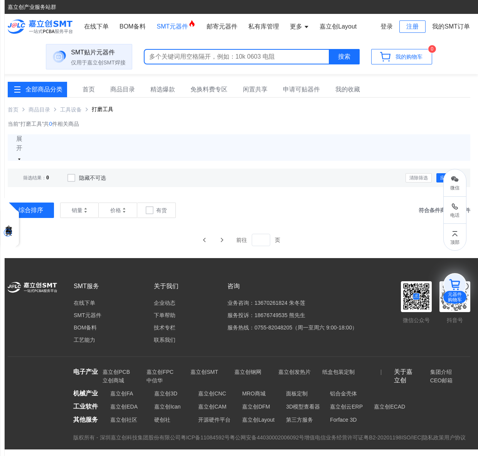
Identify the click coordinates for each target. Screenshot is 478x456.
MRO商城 (254, 400)
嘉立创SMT (204, 378)
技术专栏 (164, 334)
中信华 (154, 387)
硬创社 (162, 426)
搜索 (344, 61)
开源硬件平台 (214, 426)
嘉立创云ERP (346, 413)
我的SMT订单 (451, 26)
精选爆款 (162, 96)
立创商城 (113, 387)
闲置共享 (255, 96)
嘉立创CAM (212, 413)
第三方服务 (299, 426)
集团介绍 (441, 378)
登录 (386, 26)
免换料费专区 (208, 96)
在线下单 (96, 26)
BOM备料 (133, 26)
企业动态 (164, 309)
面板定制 (297, 400)
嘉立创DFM (256, 413)
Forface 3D (343, 426)
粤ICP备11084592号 (205, 444)
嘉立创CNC (212, 400)
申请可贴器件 (301, 96)
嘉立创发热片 (294, 378)
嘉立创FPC (159, 378)
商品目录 (122, 96)
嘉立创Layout (258, 426)
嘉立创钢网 (247, 378)
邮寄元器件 (222, 26)
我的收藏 (347, 96)
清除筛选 (418, 184)
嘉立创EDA (124, 413)
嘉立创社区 (123, 426)
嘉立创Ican (167, 413)
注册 (412, 26)
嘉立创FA (121, 400)
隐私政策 (433, 444)
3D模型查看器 (303, 413)
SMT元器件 (176, 25)
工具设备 (71, 116)
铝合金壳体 (343, 400)
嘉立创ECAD (389, 413)
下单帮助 (164, 321)
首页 (88, 96)
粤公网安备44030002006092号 (267, 444)
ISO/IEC (411, 444)
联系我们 (164, 346)
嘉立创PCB (116, 378)
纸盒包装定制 (338, 378)
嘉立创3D (165, 400)
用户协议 (455, 444)
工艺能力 (84, 346)
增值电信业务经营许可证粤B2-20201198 (352, 444)
